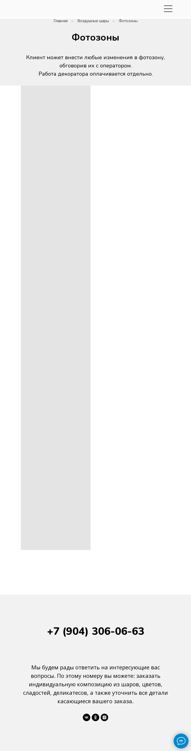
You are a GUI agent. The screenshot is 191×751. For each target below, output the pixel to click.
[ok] (95, 717)
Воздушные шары (93, 21)
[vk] (86, 717)
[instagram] (104, 717)
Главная (61, 21)
